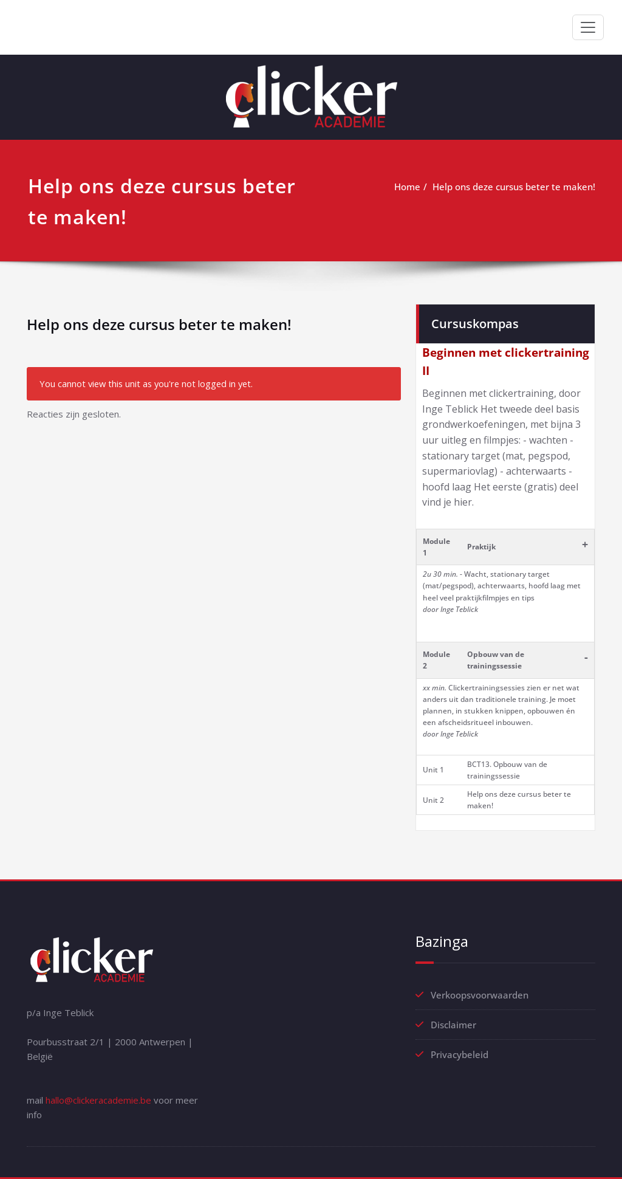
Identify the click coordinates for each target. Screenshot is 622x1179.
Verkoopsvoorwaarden (479, 995)
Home (407, 186)
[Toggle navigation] (588, 27)
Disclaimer (453, 1025)
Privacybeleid (459, 1054)
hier (463, 502)
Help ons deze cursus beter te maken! (513, 186)
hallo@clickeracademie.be (98, 1100)
